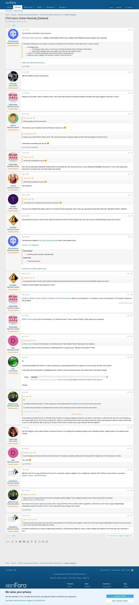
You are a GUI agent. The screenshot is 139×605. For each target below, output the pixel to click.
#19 (131, 490)
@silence (44, 298)
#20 (131, 515)
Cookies (9, 570)
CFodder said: (27, 278)
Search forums (18, 11)
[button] (34, 7)
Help (123, 570)
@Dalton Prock (53, 298)
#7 (131, 195)
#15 (131, 392)
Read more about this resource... (34, 63)
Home (9, 7)
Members (62, 7)
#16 (131, 427)
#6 (131, 174)
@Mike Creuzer (35, 298)
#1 (131, 29)
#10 (131, 273)
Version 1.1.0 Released (30, 245)
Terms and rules (105, 570)
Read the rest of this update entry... (34, 269)
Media (39, 7)
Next (13, 25)
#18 (131, 469)
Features (87, 586)
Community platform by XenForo (69, 574)
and (31, 147)
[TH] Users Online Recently (32, 38)
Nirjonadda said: (28, 134)
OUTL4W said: (27, 118)
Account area (107, 586)
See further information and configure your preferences (25, 600)
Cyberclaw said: (28, 452)
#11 (131, 294)
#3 (131, 93)
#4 (131, 114)
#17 (131, 448)
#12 (131, 315)
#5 (131, 153)
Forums (18, 7)
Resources (50, 7)
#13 (131, 336)
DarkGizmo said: (28, 494)
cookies (21, 596)
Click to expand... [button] (77, 414)
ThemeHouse (11, 21)
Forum (69, 586)
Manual (126, 586)
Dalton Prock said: (29, 519)
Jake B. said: (27, 157)
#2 (131, 72)
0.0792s (74, 578)
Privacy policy (116, 570)
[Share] (128, 30)
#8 (131, 216)
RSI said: (26, 396)
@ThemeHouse (65, 298)
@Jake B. (25, 298)
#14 (131, 357)
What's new (28, 7)
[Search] (129, 7)
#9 (131, 237)
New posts (8, 11)
